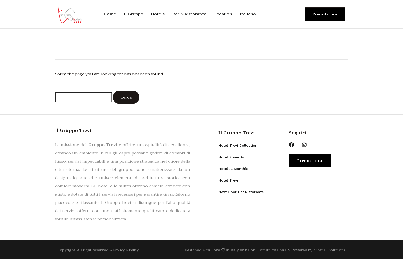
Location (223, 14)
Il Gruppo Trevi (236, 133)
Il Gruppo (133, 14)
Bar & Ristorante (189, 14)
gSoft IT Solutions (329, 250)
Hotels (158, 14)
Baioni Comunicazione (266, 250)
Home (110, 14)
